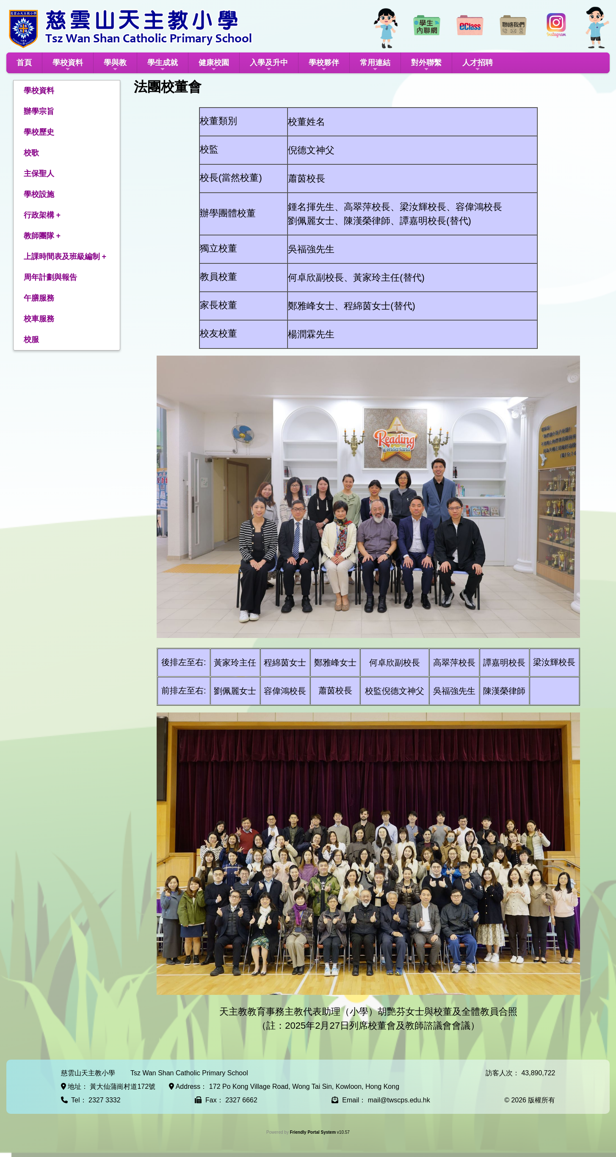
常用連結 (375, 65)
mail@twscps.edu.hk (399, 1100)
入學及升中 (269, 65)
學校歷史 (39, 132)
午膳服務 (39, 298)
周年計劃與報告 (50, 277)
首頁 (24, 62)
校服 (31, 339)
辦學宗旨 (39, 111)
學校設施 (39, 194)
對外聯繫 (426, 65)
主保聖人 (39, 173)
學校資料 (67, 65)
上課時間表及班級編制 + (65, 256)
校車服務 (39, 319)
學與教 (115, 65)
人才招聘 (477, 65)
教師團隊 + (42, 236)
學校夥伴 (324, 65)
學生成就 (162, 65)
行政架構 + (42, 215)
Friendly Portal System (313, 1132)
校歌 (31, 153)
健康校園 (214, 65)
